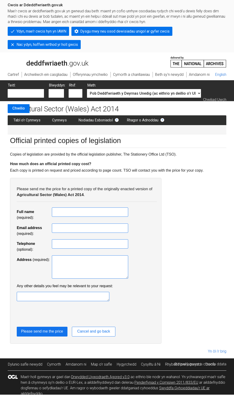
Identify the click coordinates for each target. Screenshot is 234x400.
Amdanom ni (76, 364)
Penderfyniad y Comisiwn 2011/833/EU (166, 382)
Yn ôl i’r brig (217, 351)
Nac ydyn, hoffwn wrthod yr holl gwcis (47, 44)
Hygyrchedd (126, 364)
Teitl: (12, 85)
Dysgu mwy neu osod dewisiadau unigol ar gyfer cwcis (125, 31)
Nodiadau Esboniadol (95, 120)
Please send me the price (42, 331)
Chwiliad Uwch (214, 99)
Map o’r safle (101, 364)
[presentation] (52, 315)
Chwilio (18, 108)
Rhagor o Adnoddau (142, 120)
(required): (33, 260)
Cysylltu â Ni (150, 364)
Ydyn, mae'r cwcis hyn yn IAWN (41, 31)
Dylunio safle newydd (25, 364)
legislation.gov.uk (44, 61)
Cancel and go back (93, 331)
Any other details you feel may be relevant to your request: (65, 286)
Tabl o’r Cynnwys (26, 120)
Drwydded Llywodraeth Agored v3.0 (100, 377)
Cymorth (54, 364)
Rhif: (72, 85)
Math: (91, 85)
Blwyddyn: (57, 85)
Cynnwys (59, 120)
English (220, 74)
